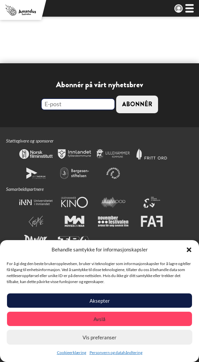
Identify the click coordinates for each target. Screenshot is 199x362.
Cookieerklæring (71, 352)
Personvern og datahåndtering (116, 352)
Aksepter (100, 301)
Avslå (99, 319)
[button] (189, 249)
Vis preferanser (99, 337)
